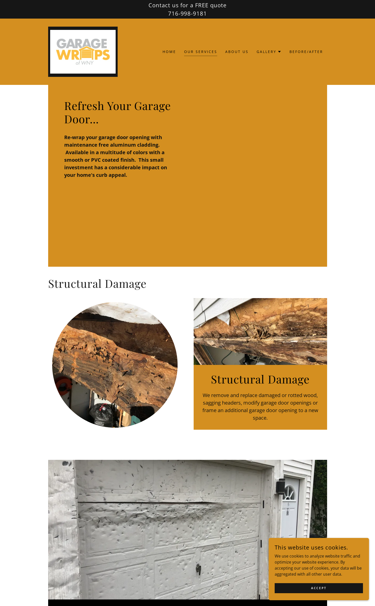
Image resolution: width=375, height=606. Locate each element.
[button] (269, 52)
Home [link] (169, 51)
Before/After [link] (306, 51)
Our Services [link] (200, 51)
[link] (83, 51)
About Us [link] (237, 51)
